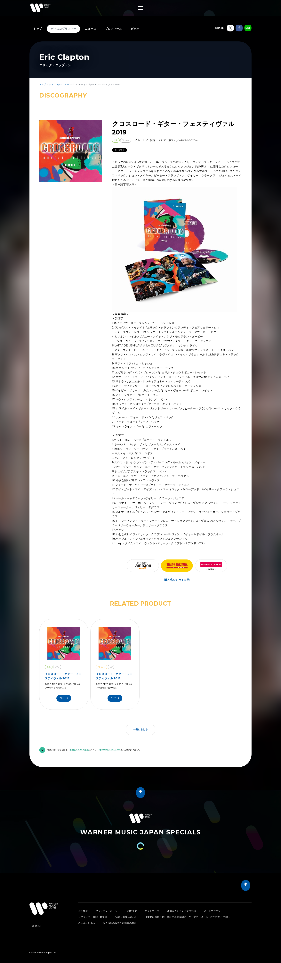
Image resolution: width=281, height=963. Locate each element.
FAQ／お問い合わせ (126, 917)
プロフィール (113, 28)
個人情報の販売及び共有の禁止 (119, 923)
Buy (65, 698)
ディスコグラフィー (63, 28)
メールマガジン (212, 910)
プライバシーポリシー (108, 910)
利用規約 (132, 910)
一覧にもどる (140, 729)
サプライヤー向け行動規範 (92, 917)
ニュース (90, 28)
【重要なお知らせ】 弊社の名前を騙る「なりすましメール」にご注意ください (187, 917)
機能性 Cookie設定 (79, 749)
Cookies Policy (86, 923)
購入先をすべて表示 (176, 580)
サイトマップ (152, 910)
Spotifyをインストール (110, 749)
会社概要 (83, 910)
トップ (37, 28)
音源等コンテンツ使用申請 (181, 910)
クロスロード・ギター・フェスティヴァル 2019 (63, 676)
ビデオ (135, 28)
